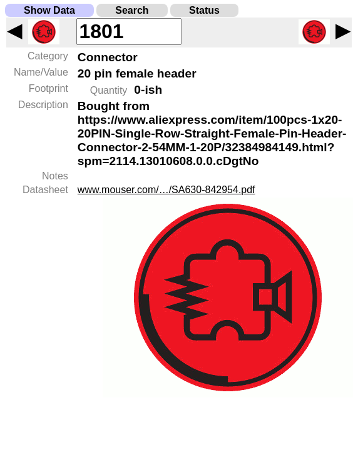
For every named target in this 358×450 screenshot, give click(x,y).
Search (131, 10)
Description (43, 104)
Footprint (48, 88)
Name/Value (41, 72)
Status (204, 10)
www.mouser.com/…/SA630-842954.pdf (166, 189)
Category (48, 56)
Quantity (109, 90)
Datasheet (45, 189)
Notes (55, 176)
